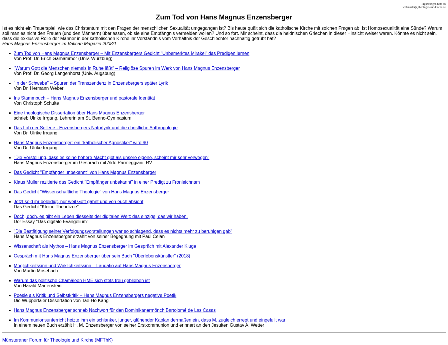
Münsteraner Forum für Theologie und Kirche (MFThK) (57, 340)
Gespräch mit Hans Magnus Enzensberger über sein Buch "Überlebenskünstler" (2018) (102, 255)
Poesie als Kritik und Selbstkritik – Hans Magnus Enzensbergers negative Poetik (95, 295)
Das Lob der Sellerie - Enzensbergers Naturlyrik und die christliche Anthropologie (96, 127)
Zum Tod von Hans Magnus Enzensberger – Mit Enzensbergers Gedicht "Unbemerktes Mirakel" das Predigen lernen (131, 53)
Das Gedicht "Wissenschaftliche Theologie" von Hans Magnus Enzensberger (91, 191)
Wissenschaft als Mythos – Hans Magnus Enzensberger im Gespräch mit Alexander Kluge (105, 246)
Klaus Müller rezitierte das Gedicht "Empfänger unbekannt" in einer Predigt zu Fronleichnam (107, 182)
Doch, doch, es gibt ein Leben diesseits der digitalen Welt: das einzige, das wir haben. (101, 216)
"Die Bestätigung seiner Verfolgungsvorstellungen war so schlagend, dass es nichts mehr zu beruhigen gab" (123, 231)
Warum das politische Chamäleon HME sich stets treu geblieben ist (82, 280)
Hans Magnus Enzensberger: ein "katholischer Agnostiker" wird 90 (81, 142)
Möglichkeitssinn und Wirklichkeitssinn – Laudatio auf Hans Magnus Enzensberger (97, 265)
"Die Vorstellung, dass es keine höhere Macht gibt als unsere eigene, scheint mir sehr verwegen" (111, 157)
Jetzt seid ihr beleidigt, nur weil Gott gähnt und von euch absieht (78, 201)
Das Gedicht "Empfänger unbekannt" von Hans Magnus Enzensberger (85, 172)
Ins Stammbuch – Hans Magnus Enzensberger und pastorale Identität (84, 98)
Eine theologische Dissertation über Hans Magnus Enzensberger (79, 112)
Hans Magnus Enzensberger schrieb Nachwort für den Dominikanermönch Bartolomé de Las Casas (115, 310)
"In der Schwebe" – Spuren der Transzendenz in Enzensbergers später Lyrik (91, 83)
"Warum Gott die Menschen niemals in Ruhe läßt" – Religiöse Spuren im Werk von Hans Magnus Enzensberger (127, 68)
